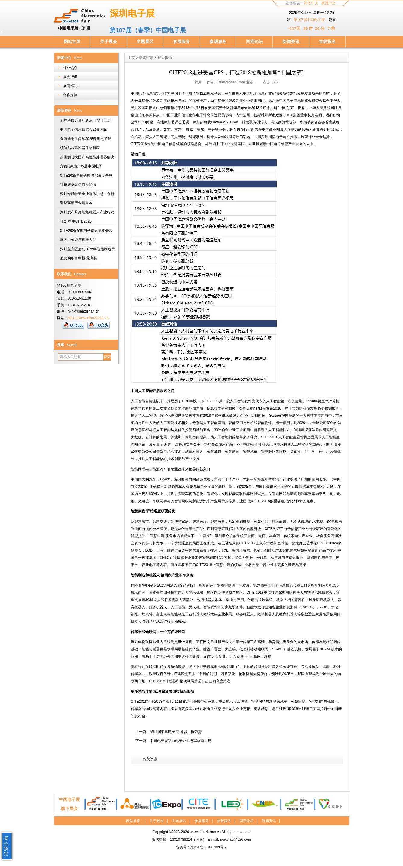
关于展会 (108, 41)
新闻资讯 (290, 41)
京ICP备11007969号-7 (208, 847)
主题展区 (145, 41)
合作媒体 (70, 95)
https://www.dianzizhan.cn (88, 318)
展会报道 (70, 77)
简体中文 (311, 3)
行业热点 (70, 68)
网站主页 (72, 41)
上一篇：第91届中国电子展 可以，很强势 (168, 732)
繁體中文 (328, 3)
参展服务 (181, 41)
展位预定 (6, 846)
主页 (131, 58)
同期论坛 (254, 41)
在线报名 (327, 41)
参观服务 (217, 41)
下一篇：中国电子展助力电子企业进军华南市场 (173, 741)
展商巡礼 (70, 86)
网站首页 (133, 821)
